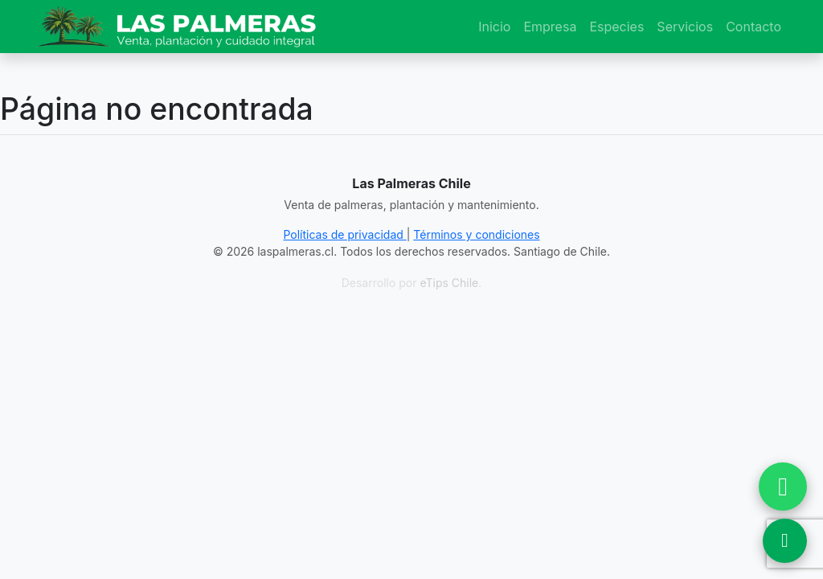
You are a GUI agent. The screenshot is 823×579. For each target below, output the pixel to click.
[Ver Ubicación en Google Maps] (785, 541)
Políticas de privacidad (344, 234)
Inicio (494, 26)
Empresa (549, 26)
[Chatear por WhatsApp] (783, 486)
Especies (616, 26)
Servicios (685, 26)
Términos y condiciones (476, 234)
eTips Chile (449, 283)
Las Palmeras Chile (411, 183)
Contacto (753, 26)
